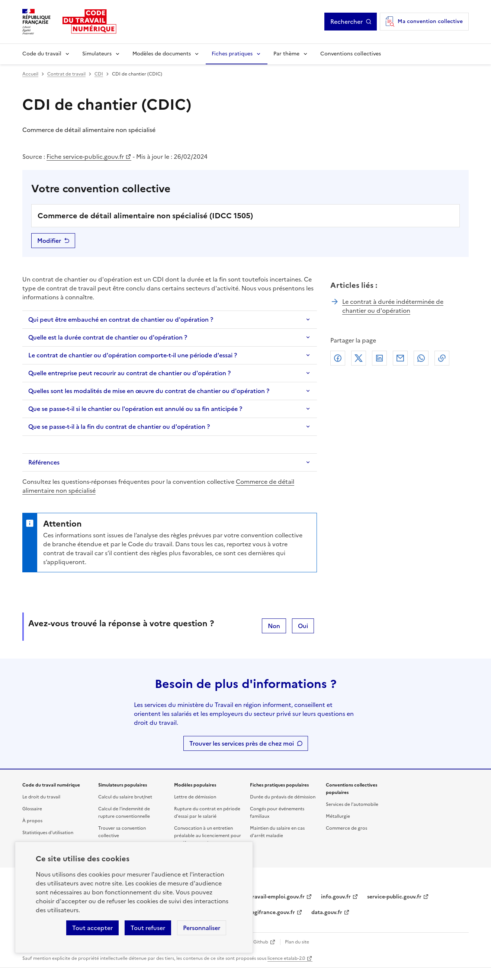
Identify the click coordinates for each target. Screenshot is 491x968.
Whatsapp (421, 358)
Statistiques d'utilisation (47, 832)
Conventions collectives (350, 54)
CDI (98, 74)
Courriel (400, 358)
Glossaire (32, 808)
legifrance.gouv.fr (272, 912)
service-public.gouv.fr (394, 897)
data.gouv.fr (326, 912)
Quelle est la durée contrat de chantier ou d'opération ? (107, 337)
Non (274, 625)
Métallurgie (338, 816)
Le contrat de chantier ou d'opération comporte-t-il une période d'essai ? (132, 355)
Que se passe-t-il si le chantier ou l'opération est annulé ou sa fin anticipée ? (135, 408)
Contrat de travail (66, 74)
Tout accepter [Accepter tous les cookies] (92, 927)
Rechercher (346, 21)
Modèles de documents (161, 54)
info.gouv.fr (336, 897)
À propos (32, 820)
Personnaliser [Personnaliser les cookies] (201, 927)
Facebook (337, 358)
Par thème (286, 54)
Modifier (49, 240)
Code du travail (41, 54)
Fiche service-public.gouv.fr (85, 156)
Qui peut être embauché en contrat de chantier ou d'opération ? (120, 319)
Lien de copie (441, 358)
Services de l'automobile (352, 804)
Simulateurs (97, 54)
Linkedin (379, 358)
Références (44, 462)
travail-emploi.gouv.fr (277, 897)
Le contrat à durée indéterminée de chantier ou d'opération (392, 306)
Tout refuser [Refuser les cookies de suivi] (148, 927)
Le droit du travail (41, 797)
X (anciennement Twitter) (358, 358)
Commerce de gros (346, 828)
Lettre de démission (195, 797)
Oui (303, 625)
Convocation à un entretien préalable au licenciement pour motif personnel (207, 835)
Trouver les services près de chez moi (241, 743)
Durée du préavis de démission (282, 797)
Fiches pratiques (232, 54)
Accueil (30, 74)
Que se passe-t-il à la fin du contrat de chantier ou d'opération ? (119, 426)
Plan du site (297, 942)
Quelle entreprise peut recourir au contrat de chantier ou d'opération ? (129, 373)
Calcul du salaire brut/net (125, 797)
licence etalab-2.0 (286, 958)
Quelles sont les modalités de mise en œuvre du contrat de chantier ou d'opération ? (148, 390)
